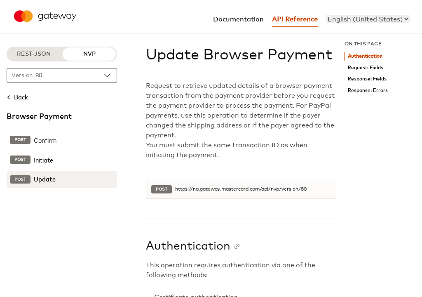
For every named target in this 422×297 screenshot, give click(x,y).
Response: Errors (368, 90)
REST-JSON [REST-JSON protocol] (34, 54)
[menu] (368, 19)
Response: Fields (367, 79)
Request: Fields (365, 68)
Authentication (365, 56)
